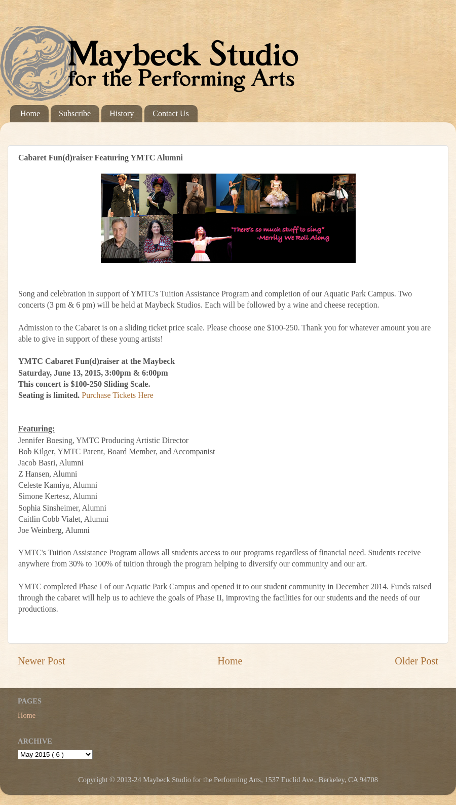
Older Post (416, 660)
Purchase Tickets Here (118, 395)
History (121, 113)
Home (30, 113)
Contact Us (171, 113)
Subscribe (75, 113)
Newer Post (41, 660)
